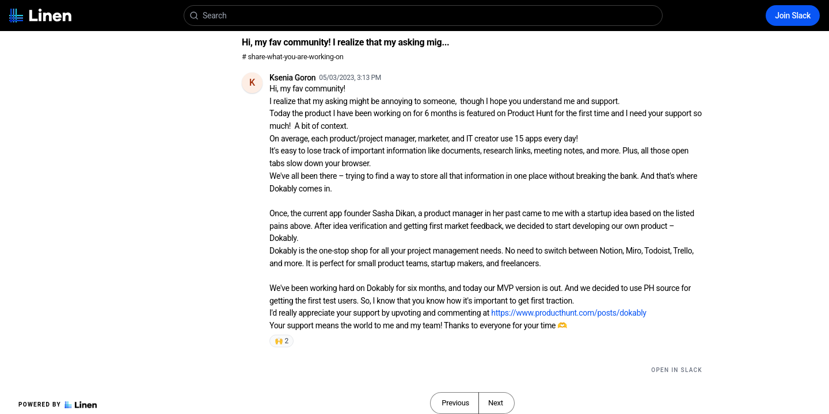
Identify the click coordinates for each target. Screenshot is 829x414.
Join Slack (793, 15)
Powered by (57, 404)
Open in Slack (676, 370)
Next (495, 402)
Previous (455, 402)
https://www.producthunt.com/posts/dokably (568, 312)
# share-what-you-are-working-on (293, 56)
